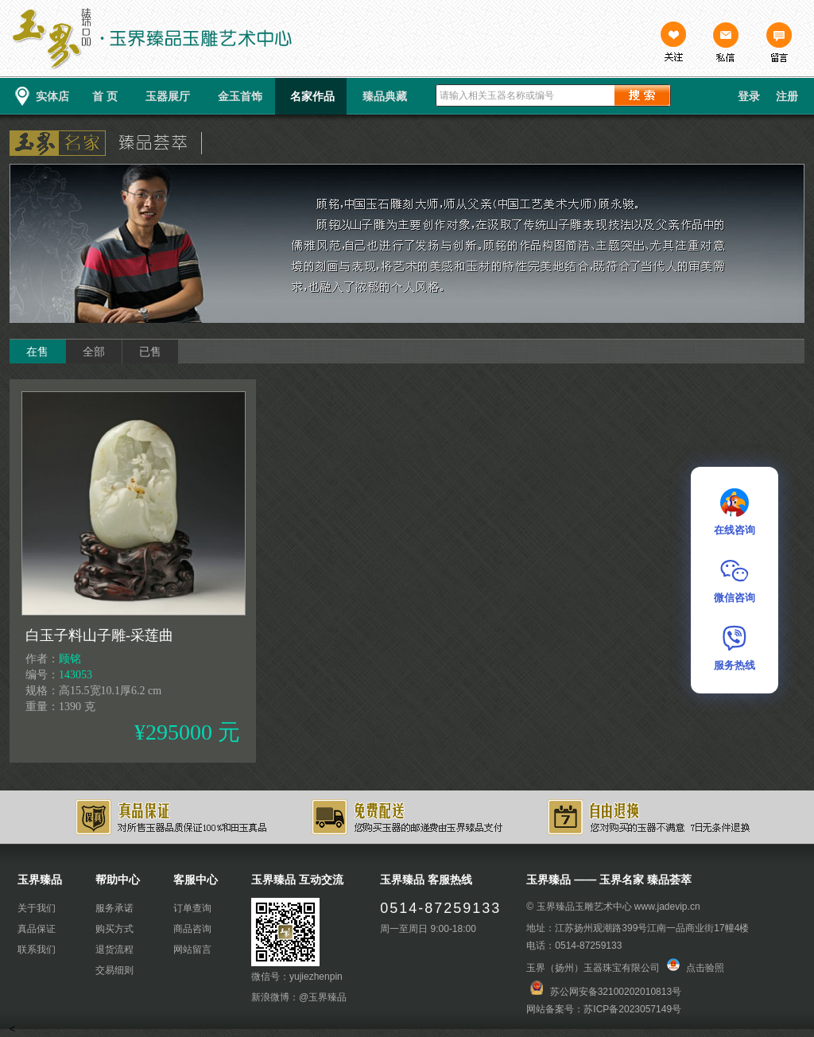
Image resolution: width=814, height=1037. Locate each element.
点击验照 (695, 967)
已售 (150, 351)
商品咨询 (192, 928)
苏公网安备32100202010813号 (615, 991)
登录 (749, 96)
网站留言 (192, 949)
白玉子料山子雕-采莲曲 (99, 635)
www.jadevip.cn (667, 906)
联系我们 (36, 949)
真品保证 (36, 928)
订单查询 (192, 908)
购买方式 (114, 928)
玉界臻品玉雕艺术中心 (584, 906)
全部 (94, 351)
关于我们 (36, 908)
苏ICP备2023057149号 (632, 1009)
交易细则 (114, 970)
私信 (725, 44)
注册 (787, 96)
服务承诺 (114, 908)
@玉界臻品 (323, 997)
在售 (37, 351)
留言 (778, 44)
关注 (673, 44)
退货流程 (114, 949)
